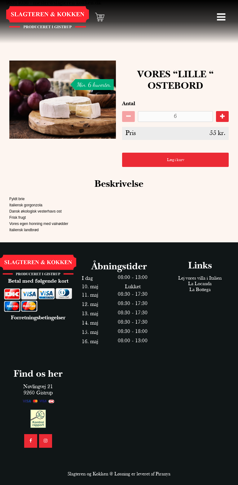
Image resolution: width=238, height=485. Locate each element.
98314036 (17, 3)
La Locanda (200, 283)
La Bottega (200, 289)
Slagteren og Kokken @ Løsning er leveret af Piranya (119, 474)
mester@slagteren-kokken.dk (67, 3)
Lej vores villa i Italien (200, 278)
